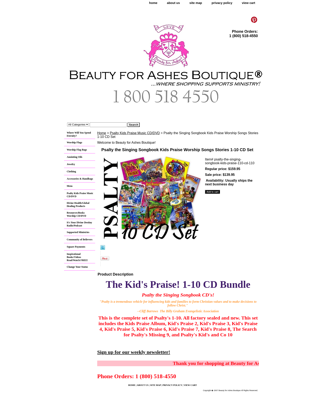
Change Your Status (77, 266)
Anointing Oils (74, 157)
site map (195, 3)
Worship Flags (74, 142)
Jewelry (71, 164)
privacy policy (222, 3)
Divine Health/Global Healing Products (78, 205)
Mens (70, 186)
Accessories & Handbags (80, 178)
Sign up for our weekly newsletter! (133, 352)
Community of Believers (79, 239)
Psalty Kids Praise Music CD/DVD (135, 133)
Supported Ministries (78, 232)
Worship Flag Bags (77, 149)
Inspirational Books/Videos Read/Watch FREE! (77, 257)
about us (173, 3)
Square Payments (76, 246)
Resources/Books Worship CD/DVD (76, 214)
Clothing (71, 171)
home (153, 3)
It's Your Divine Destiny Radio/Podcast (79, 224)
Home (101, 133)
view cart (248, 3)
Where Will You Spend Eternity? (79, 134)
